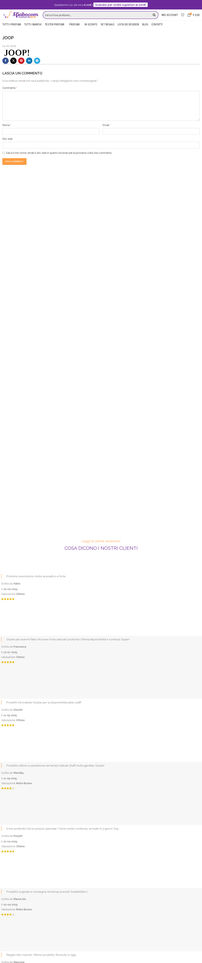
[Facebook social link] (5, 66)
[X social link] (13, 66)
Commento (9, 93)
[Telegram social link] (37, 66)
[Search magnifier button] (154, 18)
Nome (6, 130)
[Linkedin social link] (29, 66)
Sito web (7, 144)
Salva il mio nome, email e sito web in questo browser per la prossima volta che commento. (59, 158)
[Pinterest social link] (21, 66)
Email (106, 130)
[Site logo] (22, 17)
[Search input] (98, 18)
